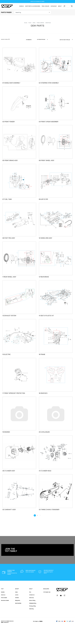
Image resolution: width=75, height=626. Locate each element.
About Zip (31, 597)
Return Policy (32, 600)
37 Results (29, 39)
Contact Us (31, 594)
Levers (16, 594)
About (60, 6)
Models (21, 6)
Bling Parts (17, 600)
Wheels (17, 597)
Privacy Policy (32, 606)
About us (3, 594)
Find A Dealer (45, 6)
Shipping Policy (32, 603)
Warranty (31, 608)
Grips (16, 592)
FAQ (30, 592)
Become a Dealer (5, 600)
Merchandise (18, 603)
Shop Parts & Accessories (32, 6)
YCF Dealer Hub (46, 592)
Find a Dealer (4, 597)
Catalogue (54, 6)
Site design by (37, 621)
